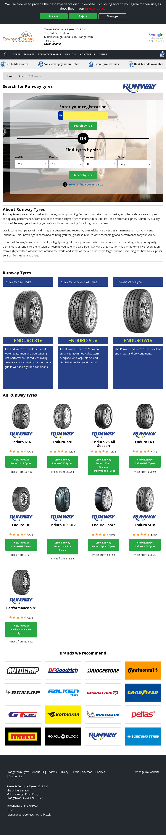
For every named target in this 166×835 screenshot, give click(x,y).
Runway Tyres (30, 209)
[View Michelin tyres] (103, 714)
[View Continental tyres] (143, 670)
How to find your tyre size (86, 184)
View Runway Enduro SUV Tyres (144, 544)
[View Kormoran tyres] (63, 714)
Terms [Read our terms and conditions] (75, 772)
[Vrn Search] (83, 115)
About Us (70, 54)
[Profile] (65, 164)
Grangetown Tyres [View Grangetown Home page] (18, 772)
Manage (112, 16)
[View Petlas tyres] (143, 714)
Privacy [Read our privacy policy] (64, 772)
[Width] (31, 164)
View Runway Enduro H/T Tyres (144, 461)
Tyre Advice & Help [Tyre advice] (49, 54)
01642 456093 (52, 44)
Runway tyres (11, 214)
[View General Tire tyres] (103, 692)
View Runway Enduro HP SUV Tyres (62, 546)
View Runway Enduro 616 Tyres (21, 461)
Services (29, 54)
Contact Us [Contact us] (87, 54)
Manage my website (147, 772)
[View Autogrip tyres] (23, 670)
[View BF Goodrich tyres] (63, 670)
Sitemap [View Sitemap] (87, 772)
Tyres (16, 54)
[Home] (5, 54)
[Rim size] (100, 164)
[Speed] (134, 164)
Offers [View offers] (103, 54)
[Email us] (29, 814)
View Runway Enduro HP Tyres (21, 544)
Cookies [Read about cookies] (100, 772)
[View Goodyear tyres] (143, 692)
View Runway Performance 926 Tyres (21, 629)
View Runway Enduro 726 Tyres (62, 461)
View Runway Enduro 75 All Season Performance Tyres (103, 465)
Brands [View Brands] (22, 76)
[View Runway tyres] (103, 736)
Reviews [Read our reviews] (52, 772)
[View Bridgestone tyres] (103, 670)
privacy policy (95, 8)
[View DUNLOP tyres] (23, 692)
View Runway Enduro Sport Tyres (103, 544)
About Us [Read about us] (38, 772)
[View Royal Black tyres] (63, 736)
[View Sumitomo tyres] (143, 736)
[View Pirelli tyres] (23, 736)
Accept (53, 16)
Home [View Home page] (9, 76)
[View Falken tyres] (63, 692)
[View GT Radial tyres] (23, 714)
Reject (83, 16)
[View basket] (162, 54)
